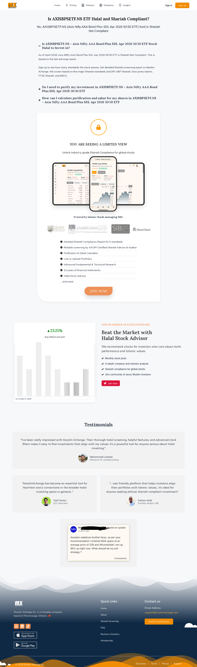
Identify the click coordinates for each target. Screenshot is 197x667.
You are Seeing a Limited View (98, 144)
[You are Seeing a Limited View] (98, 127)
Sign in (168, 5)
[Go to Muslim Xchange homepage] (12, 5)
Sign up (182, 5)
